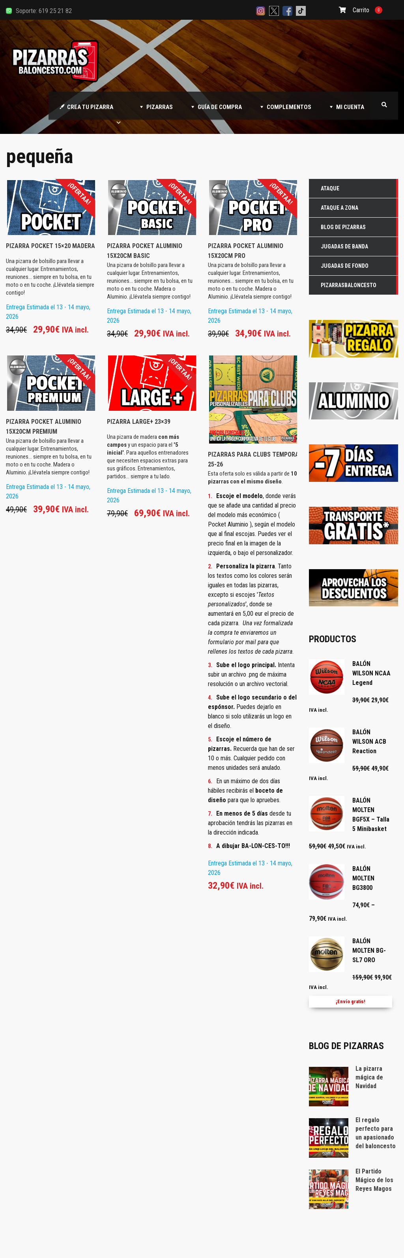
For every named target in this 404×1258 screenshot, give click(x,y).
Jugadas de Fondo (344, 266)
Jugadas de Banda (344, 246)
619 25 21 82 (55, 11)
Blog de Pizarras (343, 227)
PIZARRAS (159, 107)
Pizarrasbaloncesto (348, 285)
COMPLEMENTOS (289, 107)
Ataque (330, 188)
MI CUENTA (350, 107)
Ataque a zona (339, 208)
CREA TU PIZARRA (94, 111)
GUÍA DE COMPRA (220, 107)
